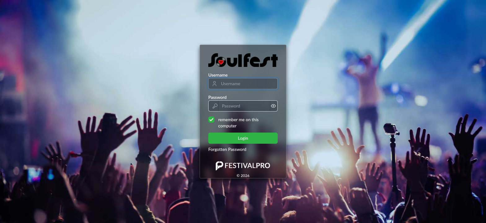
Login (243, 138)
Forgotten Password (227, 149)
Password (217, 97)
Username (218, 74)
